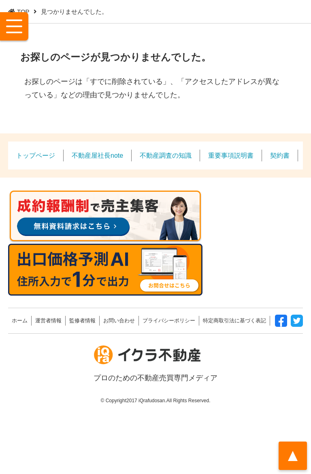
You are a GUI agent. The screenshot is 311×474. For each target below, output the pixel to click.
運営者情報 (48, 320)
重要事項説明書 (230, 155)
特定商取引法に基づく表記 (234, 320)
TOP (23, 12)
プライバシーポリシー (169, 320)
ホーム (20, 320)
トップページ (35, 155)
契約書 (280, 155)
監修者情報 (82, 320)
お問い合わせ (119, 320)
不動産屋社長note (97, 155)
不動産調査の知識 (166, 155)
